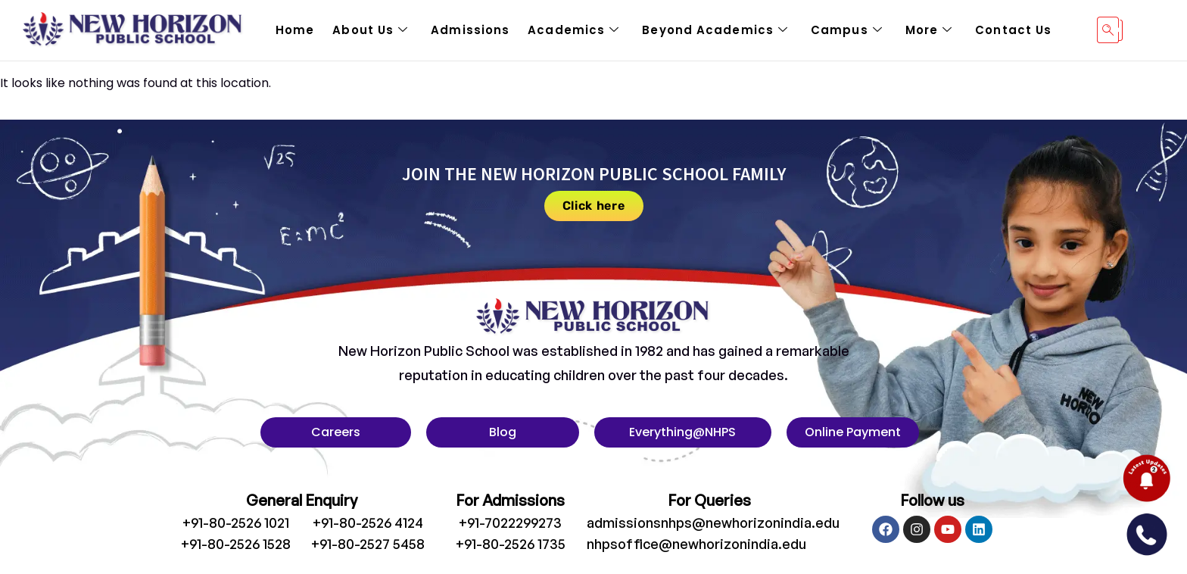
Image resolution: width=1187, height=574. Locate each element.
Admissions (470, 30)
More (929, 30)
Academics (573, 30)
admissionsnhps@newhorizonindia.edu (713, 522)
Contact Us (1013, 30)
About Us (370, 30)
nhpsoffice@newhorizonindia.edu (696, 543)
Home (295, 30)
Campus (847, 30)
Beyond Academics (715, 30)
